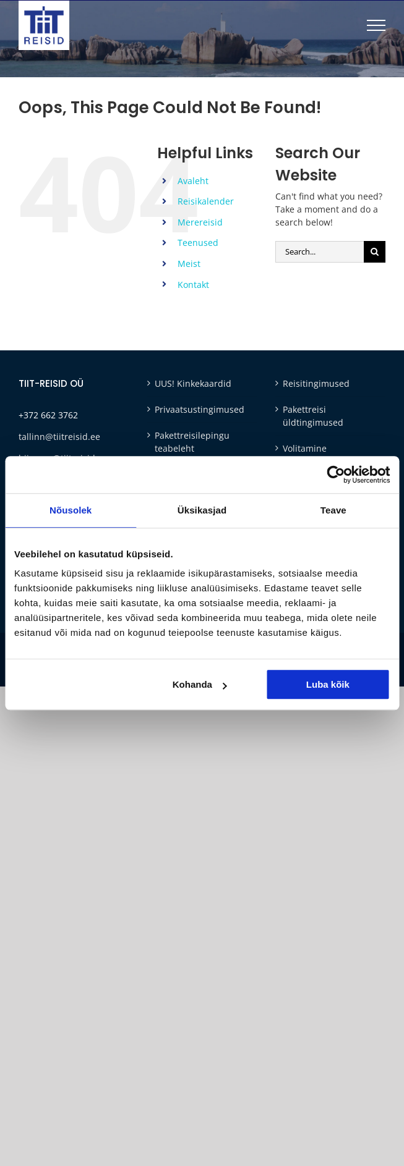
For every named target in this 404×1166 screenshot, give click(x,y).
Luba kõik (328, 684)
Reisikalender (206, 201)
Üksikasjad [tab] (202, 510)
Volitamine (305, 448)
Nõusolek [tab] (70, 510)
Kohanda (200, 684)
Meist (189, 263)
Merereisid (200, 222)
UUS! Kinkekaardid (193, 383)
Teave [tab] (333, 510)
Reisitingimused (316, 383)
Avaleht (193, 181)
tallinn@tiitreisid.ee (59, 436)
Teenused (198, 242)
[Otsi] (374, 252)
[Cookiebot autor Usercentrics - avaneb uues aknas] (336, 474)
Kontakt (193, 284)
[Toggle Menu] (376, 25)
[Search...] (319, 252)
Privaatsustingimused (199, 409)
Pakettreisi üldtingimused (313, 415)
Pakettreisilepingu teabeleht (192, 441)
